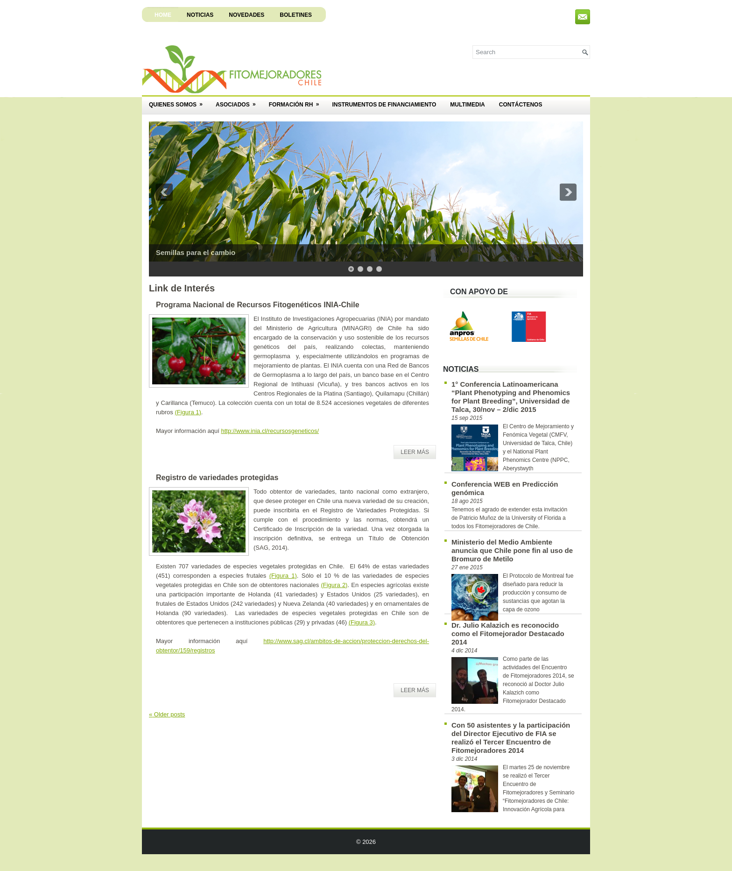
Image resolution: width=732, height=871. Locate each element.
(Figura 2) (334, 584)
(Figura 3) (362, 622)
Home (163, 15)
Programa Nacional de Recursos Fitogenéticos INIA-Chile (257, 305)
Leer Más (415, 452)
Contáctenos (520, 104)
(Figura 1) (188, 412)
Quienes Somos (179, 101)
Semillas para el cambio (195, 252)
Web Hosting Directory (411, 861)
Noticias (200, 15)
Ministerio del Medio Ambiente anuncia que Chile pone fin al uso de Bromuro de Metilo (512, 550)
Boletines (296, 15)
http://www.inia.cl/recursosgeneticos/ (270, 430)
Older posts (167, 714)
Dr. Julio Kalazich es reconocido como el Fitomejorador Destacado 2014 (507, 633)
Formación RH (297, 101)
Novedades (246, 15)
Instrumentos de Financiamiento (384, 104)
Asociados (239, 101)
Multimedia (467, 104)
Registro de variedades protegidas (217, 478)
